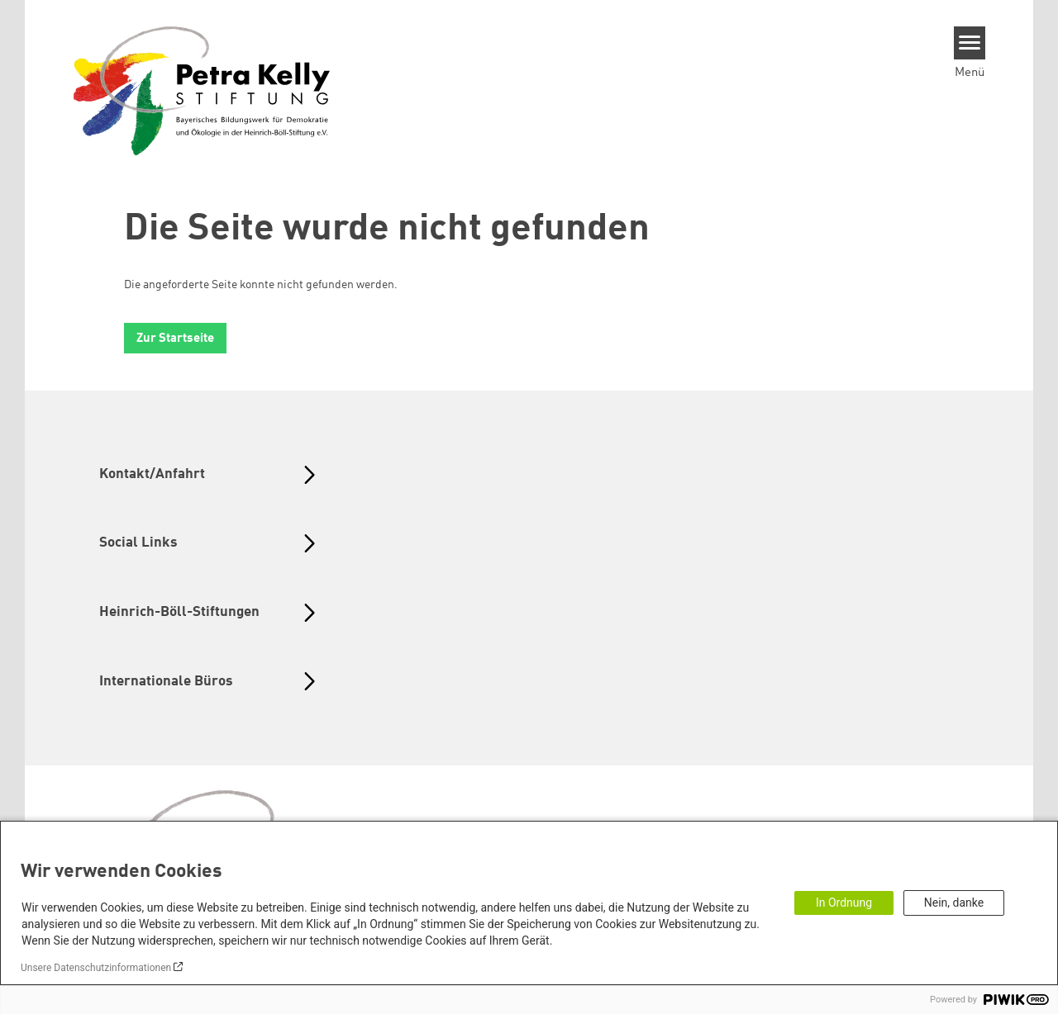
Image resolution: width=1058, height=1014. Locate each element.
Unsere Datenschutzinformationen (96, 968)
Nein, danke (954, 902)
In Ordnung (844, 902)
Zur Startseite (175, 339)
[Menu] (970, 42)
